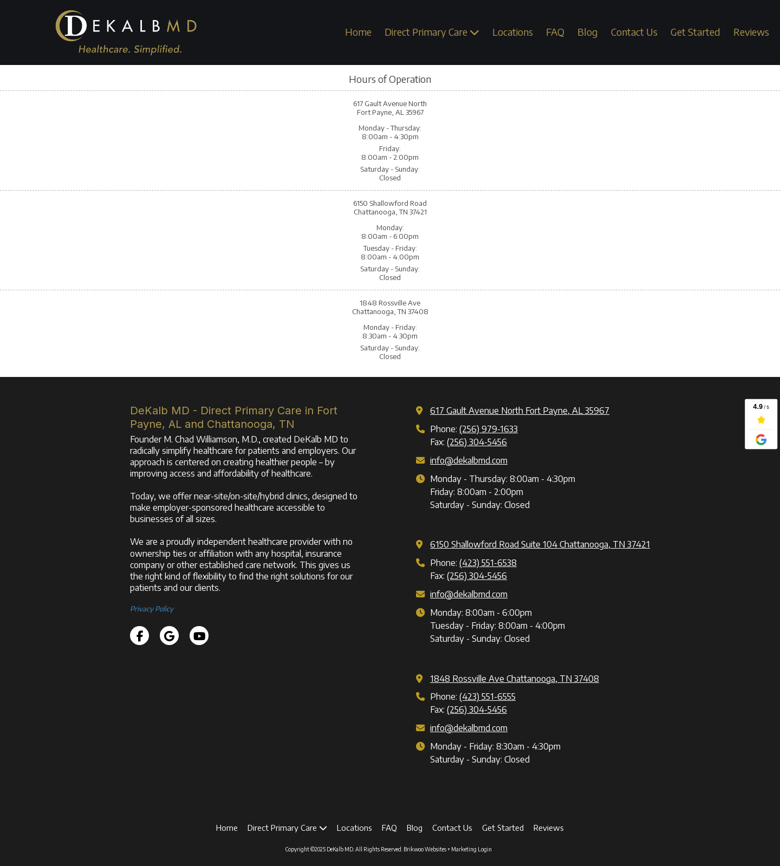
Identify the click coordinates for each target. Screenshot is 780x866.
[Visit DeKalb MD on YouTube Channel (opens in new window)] (199, 635)
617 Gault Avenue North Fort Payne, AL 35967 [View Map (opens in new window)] (519, 410)
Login (485, 849)
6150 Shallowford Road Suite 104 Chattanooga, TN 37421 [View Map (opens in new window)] (540, 544)
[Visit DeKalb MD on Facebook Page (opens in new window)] (139, 635)
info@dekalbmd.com (469, 460)
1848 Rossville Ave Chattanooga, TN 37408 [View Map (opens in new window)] (514, 678)
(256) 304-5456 (477, 441)
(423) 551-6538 (488, 562)
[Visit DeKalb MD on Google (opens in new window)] (169, 635)
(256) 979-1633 (488, 428)
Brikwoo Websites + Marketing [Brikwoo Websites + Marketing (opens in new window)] (440, 849)
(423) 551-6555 (487, 696)
